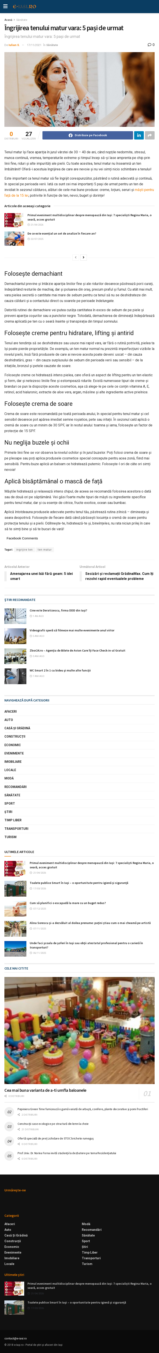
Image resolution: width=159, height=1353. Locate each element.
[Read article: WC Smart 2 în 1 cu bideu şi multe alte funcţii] (15, 676)
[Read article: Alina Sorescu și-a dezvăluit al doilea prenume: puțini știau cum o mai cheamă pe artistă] (15, 929)
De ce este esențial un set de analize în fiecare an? (61, 233)
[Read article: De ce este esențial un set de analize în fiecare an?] (14, 238)
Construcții (14, 736)
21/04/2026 (35, 224)
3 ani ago (37, 656)
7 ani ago (37, 676)
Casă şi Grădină (17, 728)
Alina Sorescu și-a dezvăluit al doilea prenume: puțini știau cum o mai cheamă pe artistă (90, 923)
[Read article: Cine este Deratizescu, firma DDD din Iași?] (15, 616)
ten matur (45, 549)
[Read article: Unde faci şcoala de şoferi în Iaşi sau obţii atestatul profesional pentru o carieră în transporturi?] (15, 949)
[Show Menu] (5, 6)
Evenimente (14, 753)
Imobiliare (13, 761)
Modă (9, 778)
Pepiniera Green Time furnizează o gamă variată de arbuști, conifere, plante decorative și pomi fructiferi (83, 1109)
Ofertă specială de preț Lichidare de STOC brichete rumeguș (56, 1138)
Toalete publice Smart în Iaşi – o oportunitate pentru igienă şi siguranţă (79, 883)
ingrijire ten (24, 549)
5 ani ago (37, 636)
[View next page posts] (83, 257)
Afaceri (10, 711)
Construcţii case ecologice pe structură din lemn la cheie (53, 1124)
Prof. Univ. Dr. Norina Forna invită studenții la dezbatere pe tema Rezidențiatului (67, 1153)
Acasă (8, 19)
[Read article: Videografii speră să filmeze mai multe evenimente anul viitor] (15, 636)
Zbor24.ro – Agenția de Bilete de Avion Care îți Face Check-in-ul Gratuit (77, 650)
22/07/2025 (35, 239)
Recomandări (15, 787)
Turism (10, 837)
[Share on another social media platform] (150, 135)
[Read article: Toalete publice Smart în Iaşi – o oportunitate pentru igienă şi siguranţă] (15, 889)
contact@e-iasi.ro (15, 1338)
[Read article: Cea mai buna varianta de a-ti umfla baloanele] (79, 1030)
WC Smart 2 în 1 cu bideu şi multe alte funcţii (60, 670)
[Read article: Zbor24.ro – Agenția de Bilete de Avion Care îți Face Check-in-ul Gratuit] (15, 656)
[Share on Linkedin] (139, 135)
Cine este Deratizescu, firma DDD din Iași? (58, 610)
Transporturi (16, 828)
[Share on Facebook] (87, 135)
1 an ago (37, 616)
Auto (8, 720)
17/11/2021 (34, 45)
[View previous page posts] (75, 257)
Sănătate (21, 19)
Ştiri (8, 812)
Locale (10, 770)
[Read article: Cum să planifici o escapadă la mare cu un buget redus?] (15, 909)
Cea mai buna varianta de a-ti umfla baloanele (45, 1090)
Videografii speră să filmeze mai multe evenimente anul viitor (72, 630)
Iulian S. (14, 45)
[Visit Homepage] (24, 6)
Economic (12, 745)
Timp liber (13, 820)
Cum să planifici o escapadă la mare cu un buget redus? (68, 903)
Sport (9, 803)
